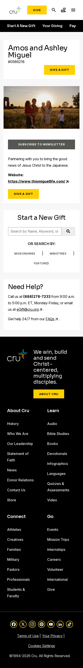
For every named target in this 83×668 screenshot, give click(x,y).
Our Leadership (20, 443)
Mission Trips (58, 539)
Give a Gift (59, 69)
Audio (52, 423)
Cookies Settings (41, 646)
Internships (56, 549)
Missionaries (24, 253)
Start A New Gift (21, 26)
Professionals (18, 579)
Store (11, 500)
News (12, 470)
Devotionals (57, 453)
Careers (54, 559)
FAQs (50, 319)
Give (37, 10)
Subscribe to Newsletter (41, 144)
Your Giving (52, 26)
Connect (16, 516)
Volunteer (55, 569)
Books (52, 443)
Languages (56, 473)
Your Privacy (52, 636)
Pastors (13, 569)
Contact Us (16, 490)
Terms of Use (28, 636)
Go (50, 516)
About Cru (48, 394)
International (57, 579)
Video (52, 500)
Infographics (57, 463)
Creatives (15, 539)
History (13, 423)
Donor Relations (20, 480)
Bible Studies (58, 433)
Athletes (14, 529)
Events (52, 529)
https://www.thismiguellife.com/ (36, 181)
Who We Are (17, 433)
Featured (41, 263)
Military (13, 559)
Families (14, 549)
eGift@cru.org (28, 309)
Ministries (58, 253)
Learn (53, 410)
